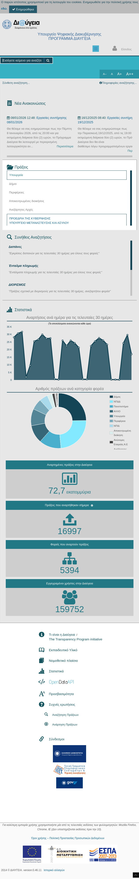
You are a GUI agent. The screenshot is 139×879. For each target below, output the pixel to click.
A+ (119, 74)
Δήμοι (13, 183)
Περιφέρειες (16, 192)
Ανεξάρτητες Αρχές (21, 209)
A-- (104, 74)
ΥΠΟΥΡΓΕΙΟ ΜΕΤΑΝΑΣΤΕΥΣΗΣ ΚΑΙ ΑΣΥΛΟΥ (39, 222)
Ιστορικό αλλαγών (54, 870)
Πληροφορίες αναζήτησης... (119, 82)
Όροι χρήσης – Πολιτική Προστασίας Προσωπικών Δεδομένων (67, 838)
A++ (129, 74)
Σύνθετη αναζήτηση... (16, 82)
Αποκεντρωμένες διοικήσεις (26, 201)
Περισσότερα (65, 146)
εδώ (4, 8)
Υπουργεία (16, 175)
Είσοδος (121, 49)
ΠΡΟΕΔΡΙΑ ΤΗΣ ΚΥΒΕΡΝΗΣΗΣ (29, 218)
